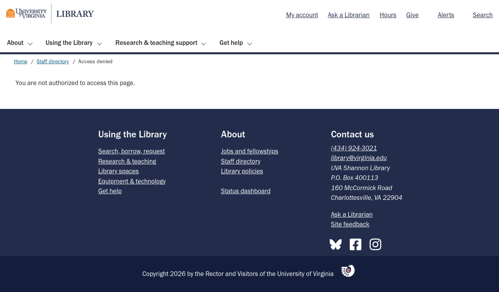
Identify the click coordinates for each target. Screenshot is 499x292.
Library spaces (118, 171)
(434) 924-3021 (354, 148)
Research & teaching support (156, 42)
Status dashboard (246, 191)
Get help (231, 42)
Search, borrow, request (131, 151)
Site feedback (350, 224)
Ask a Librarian (349, 15)
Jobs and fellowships (249, 151)
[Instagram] (377, 242)
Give (412, 15)
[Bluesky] (337, 242)
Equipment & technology (132, 181)
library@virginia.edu (359, 158)
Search (483, 15)
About (15, 42)
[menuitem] (302, 15)
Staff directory (53, 61)
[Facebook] (357, 242)
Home (20, 61)
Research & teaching (127, 161)
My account (302, 15)
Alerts (446, 15)
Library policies (242, 171)
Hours (388, 15)
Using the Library (69, 42)
